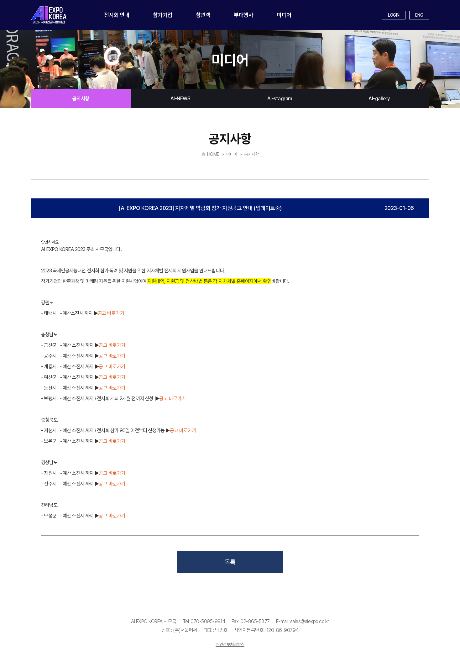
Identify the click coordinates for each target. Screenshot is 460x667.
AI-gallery (379, 99)
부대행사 (243, 15)
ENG (419, 15)
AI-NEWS (180, 99)
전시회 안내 (116, 15)
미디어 (284, 15)
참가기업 (162, 15)
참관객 (203, 15)
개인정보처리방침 (230, 644)
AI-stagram (279, 99)
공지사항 (80, 99)
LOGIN (394, 15)
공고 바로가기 (111, 313)
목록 (230, 562)
